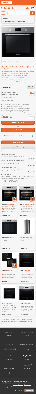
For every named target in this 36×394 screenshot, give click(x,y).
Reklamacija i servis (9, 373)
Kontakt (27, 335)
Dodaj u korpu (18, 122)
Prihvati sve (29, 390)
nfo (32, 94)
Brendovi (9, 359)
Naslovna (5, 18)
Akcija (9, 364)
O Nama (9, 335)
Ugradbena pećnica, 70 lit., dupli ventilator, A (15, 21)
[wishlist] (29, 86)
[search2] (32, 13)
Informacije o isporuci (9, 340)
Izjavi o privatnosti (18, 385)
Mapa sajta (27, 340)
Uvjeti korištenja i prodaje (9, 349)
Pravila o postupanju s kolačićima (27, 365)
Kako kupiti (27, 349)
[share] (33, 86)
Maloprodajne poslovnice (27, 344)
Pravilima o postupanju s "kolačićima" (16, 386)
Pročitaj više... (18, 81)
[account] (27, 8)
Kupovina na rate (9, 368)
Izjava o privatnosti (9, 344)
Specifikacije (13, 62)
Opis (4, 62)
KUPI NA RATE (18, 142)
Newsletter (27, 368)
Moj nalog (27, 359)
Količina (30, 115)
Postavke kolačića (17, 390)
